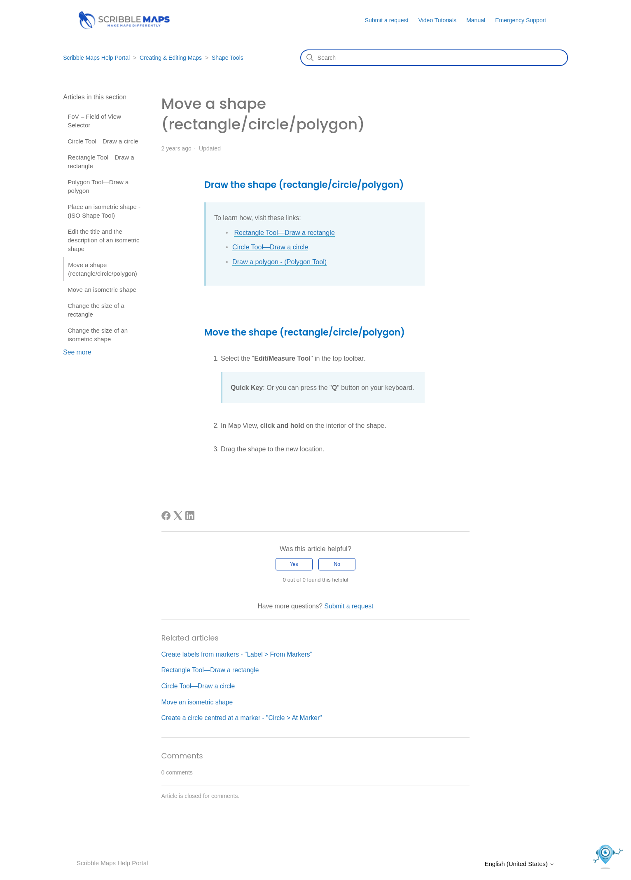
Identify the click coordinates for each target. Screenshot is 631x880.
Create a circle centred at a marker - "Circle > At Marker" (242, 717)
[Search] (434, 57)
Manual (475, 20)
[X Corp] (177, 515)
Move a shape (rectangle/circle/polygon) (102, 269)
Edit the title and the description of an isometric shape (103, 240)
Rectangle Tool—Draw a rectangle (101, 161)
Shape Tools (227, 57)
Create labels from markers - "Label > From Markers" (237, 653)
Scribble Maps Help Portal (96, 57)
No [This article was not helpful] (337, 564)
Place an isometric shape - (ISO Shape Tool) (104, 211)
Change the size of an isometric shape (98, 335)
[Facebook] (166, 515)
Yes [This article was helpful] (294, 564)
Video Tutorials (437, 20)
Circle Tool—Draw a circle (103, 141)
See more (77, 352)
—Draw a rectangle (306, 232)
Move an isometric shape (102, 289)
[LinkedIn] (189, 515)
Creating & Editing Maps (171, 57)
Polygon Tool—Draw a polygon (98, 186)
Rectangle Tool (256, 232)
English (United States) (519, 863)
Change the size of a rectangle (96, 310)
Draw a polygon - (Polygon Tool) (279, 261)
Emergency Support (520, 20)
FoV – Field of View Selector (94, 121)
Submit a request (387, 20)
